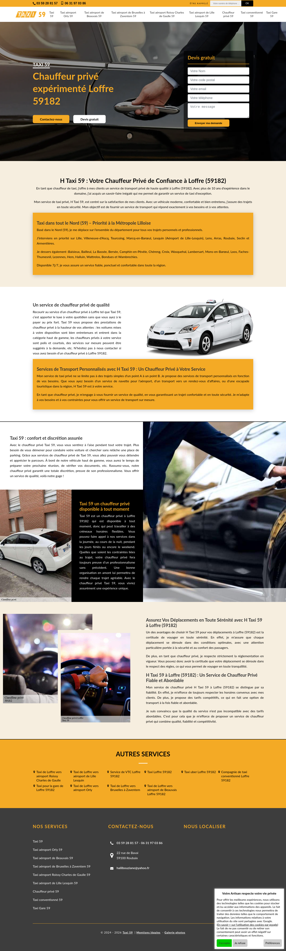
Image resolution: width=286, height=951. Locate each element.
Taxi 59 (51, 14)
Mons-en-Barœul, (217, 251)
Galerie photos (174, 932)
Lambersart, (196, 251)
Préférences (273, 943)
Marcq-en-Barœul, (140, 238)
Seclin (241, 238)
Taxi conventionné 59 (252, 14)
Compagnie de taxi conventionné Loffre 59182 (235, 776)
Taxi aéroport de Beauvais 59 (94, 14)
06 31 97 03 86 (152, 843)
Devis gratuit (89, 119)
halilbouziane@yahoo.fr (133, 868)
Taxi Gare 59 (271, 14)
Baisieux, (74, 251)
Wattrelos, (94, 257)
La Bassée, (100, 251)
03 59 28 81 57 (127, 843)
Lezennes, (60, 257)
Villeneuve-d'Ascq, (97, 238)
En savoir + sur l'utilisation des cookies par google (247, 924)
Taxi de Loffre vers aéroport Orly (86, 788)
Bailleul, (87, 251)
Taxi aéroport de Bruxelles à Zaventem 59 (128, 14)
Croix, (166, 251)
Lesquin (158, 238)
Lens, (209, 238)
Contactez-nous (51, 119)
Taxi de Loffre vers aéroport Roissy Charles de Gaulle (49, 776)
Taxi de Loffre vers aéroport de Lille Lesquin (86, 776)
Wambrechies (127, 257)
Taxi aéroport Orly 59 (68, 14)
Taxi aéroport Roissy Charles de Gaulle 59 (167, 14)
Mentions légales (148, 932)
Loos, (234, 251)
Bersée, (114, 251)
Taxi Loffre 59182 (159, 772)
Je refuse (240, 943)
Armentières (45, 243)
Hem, (71, 257)
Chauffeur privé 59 (228, 14)
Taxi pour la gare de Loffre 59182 (49, 788)
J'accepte (224, 943)
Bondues (107, 257)
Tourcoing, (119, 238)
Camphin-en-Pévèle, (134, 251)
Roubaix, (230, 238)
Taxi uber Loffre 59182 (200, 772)
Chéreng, (155, 251)
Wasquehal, (179, 251)
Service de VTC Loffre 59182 (125, 774)
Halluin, (81, 257)
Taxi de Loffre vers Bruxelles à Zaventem (125, 788)
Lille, (79, 238)
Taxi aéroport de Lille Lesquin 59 (201, 14)
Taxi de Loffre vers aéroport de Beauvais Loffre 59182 (162, 790)
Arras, (218, 238)
